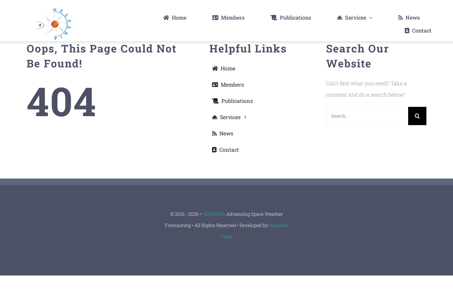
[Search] (417, 116)
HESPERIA (214, 214)
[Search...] (367, 116)
